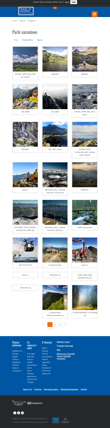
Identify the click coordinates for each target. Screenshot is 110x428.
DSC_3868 (55, 112)
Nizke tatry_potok (84, 227)
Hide (74, 2)
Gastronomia (32, 379)
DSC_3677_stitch (55, 149)
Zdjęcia (40, 40)
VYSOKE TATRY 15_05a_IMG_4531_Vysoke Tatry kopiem (84, 152)
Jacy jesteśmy (47, 356)
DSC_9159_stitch (25, 265)
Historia (45, 354)
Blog (58, 349)
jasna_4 (25, 190)
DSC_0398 (25, 112)
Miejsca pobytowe (16, 343)
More (67, 2)
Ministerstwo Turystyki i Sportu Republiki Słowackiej (66, 356)
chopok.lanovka (55, 265)
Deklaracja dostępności (69, 389)
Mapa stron (27, 389)
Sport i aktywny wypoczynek (31, 374)
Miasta (44, 365)
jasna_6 (85, 265)
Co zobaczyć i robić (32, 345)
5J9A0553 (25, 149)
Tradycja (30, 382)
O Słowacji (47, 342)
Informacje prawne (51, 389)
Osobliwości (46, 368)
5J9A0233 (55, 74)
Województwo (27, 40)
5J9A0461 (84, 74)
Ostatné (22, 21)
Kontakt (84, 389)
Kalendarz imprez (63, 341)
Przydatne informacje (65, 345)
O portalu (37, 389)
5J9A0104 (84, 190)
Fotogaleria (32, 21)
